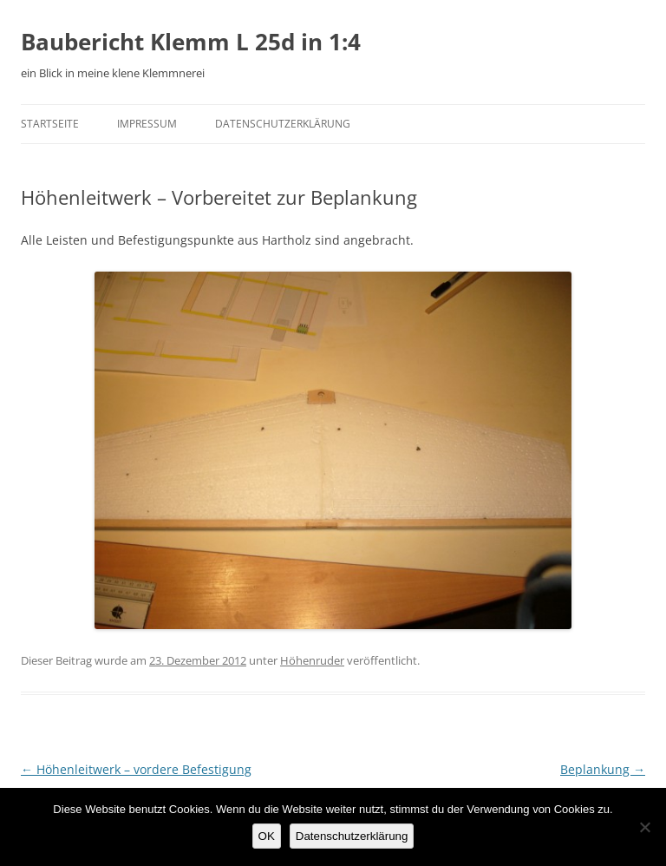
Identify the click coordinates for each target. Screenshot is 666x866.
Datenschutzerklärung (282, 123)
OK (266, 836)
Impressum (147, 123)
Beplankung (602, 769)
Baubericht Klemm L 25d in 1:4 (191, 41)
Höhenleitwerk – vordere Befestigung (136, 769)
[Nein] (644, 827)
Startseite (50, 123)
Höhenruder (312, 660)
